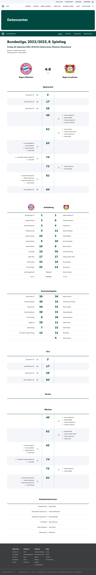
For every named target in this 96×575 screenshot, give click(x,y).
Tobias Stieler (22, 52)
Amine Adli (67, 129)
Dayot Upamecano (29, 178)
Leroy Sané (29, 95)
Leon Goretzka (28, 143)
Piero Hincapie (68, 115)
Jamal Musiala (28, 101)
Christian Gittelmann (54, 511)
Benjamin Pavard (29, 220)
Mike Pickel (52, 532)
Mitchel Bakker (68, 117)
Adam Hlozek (68, 166)
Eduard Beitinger (53, 516)
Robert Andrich (67, 246)
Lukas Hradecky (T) (68, 215)
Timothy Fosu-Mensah (69, 301)
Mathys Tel (31, 322)
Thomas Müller (28, 189)
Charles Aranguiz (68, 120)
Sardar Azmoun (68, 134)
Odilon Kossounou (68, 220)
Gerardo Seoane (67, 272)
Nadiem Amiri (66, 322)
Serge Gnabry (28, 148)
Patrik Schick (67, 136)
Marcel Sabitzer (30, 145)
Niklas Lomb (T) (67, 296)
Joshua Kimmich (30, 241)
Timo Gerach (52, 527)
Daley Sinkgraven (67, 312)
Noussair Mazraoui (27, 175)
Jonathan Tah (66, 225)
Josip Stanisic (30, 307)
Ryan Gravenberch (27, 180)
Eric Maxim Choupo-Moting (24, 157)
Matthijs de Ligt (30, 230)
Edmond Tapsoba (67, 230)
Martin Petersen (53, 522)
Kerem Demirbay (67, 241)
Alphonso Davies (29, 236)
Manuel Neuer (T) (29, 215)
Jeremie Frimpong (69, 122)
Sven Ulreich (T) (30, 296)
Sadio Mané (28, 108)
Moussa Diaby (68, 168)
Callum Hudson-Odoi (70, 131)
